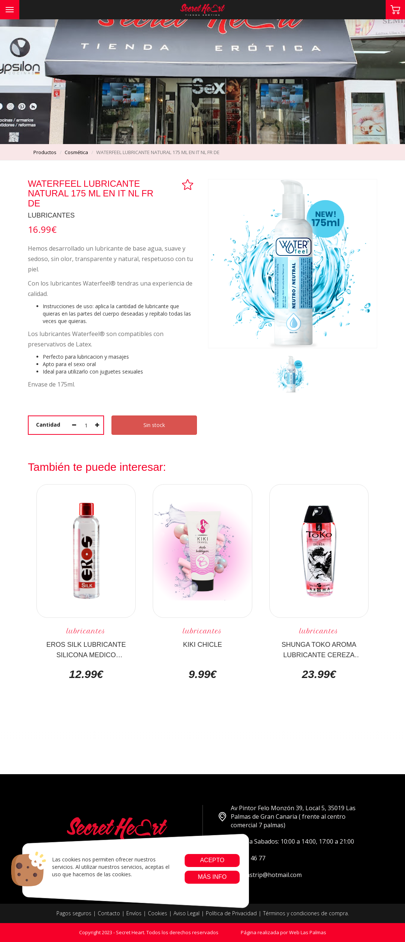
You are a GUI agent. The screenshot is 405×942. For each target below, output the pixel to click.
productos (44, 152)
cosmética (76, 152)
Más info (212, 877)
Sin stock (154, 424)
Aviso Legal (187, 913)
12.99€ (86, 674)
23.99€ (319, 674)
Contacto (109, 913)
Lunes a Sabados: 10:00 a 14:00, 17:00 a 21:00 (286, 841)
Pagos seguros (73, 913)
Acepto (212, 860)
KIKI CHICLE (202, 644)
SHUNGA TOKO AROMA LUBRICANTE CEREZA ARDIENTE (319, 649)
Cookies (157, 913)
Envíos (134, 913)
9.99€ (202, 674)
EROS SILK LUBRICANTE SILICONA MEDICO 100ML (86, 649)
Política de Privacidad (231, 913)
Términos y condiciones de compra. (306, 913)
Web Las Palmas (307, 932)
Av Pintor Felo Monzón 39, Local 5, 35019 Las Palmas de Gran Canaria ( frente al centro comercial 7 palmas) (287, 816)
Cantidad (48, 424)
